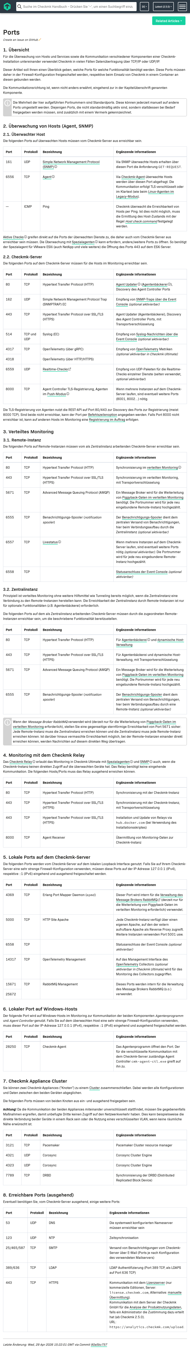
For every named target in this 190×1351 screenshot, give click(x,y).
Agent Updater (126, 284)
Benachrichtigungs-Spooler (142, 517)
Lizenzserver (155, 1282)
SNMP (144, 761)
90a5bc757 (99, 1344)
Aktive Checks (13, 237)
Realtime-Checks (55, 369)
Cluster (94, 1088)
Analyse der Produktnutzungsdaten (155, 1307)
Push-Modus (56, 394)
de (143, 6)
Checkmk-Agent (133, 177)
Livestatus (50, 542)
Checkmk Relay (20, 761)
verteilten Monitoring (162, 467)
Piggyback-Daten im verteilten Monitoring (152, 497)
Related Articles (167, 20)
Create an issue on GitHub (20, 40)
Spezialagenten (83, 242)
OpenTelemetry (147, 349)
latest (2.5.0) (162, 6)
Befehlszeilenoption (102, 414)
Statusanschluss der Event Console (142, 571)
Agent (47, 177)
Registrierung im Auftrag (107, 419)
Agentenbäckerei (154, 284)
